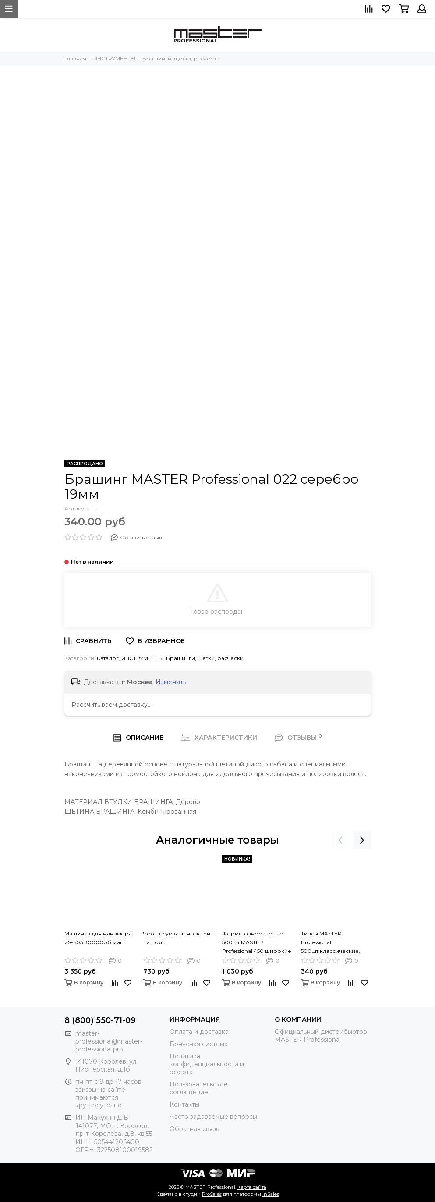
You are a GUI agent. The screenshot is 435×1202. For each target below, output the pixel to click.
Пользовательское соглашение (199, 1088)
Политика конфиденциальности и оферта (207, 1064)
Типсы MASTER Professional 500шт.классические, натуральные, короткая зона (333, 942)
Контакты (184, 1104)
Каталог (108, 658)
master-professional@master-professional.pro (108, 1041)
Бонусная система (199, 1044)
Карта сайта (251, 1187)
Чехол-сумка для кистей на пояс (176, 937)
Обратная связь (194, 1129)
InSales (270, 1194)
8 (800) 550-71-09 (100, 1020)
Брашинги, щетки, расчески (205, 658)
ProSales (212, 1194)
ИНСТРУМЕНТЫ (142, 658)
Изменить (171, 682)
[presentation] (340, 840)
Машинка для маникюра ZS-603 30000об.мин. (98, 937)
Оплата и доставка (199, 1032)
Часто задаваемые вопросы (213, 1117)
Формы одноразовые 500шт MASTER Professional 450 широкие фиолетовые (256, 942)
